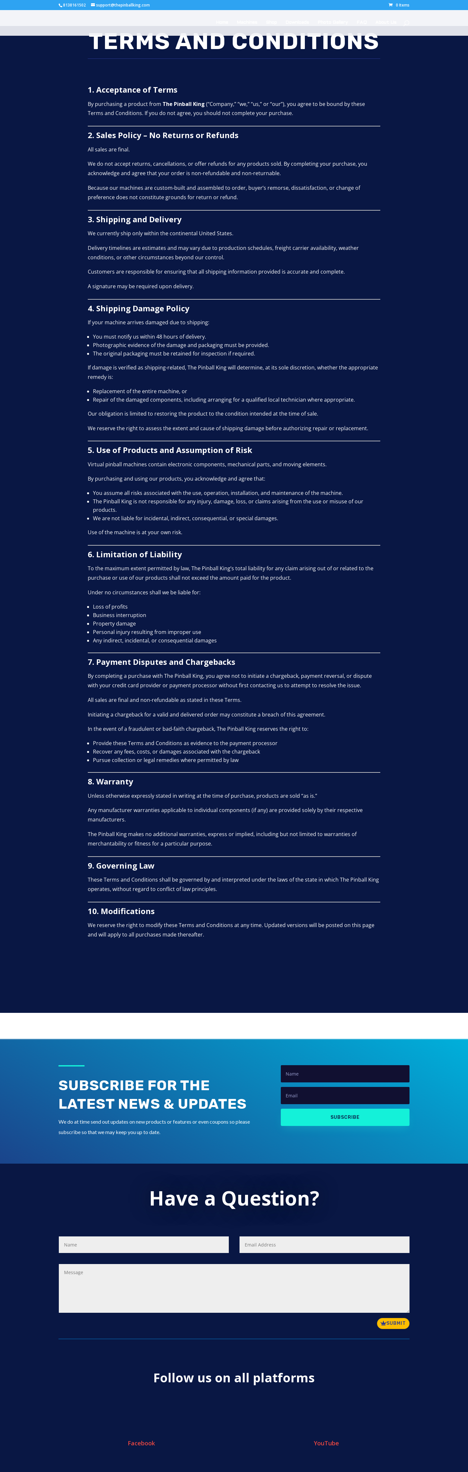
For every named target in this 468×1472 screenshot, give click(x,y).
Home (222, 22)
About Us (385, 22)
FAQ (362, 22)
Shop (271, 22)
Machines (247, 22)
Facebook (141, 1443)
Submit (396, 1323)
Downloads (297, 22)
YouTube (326, 1443)
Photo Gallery (333, 22)
